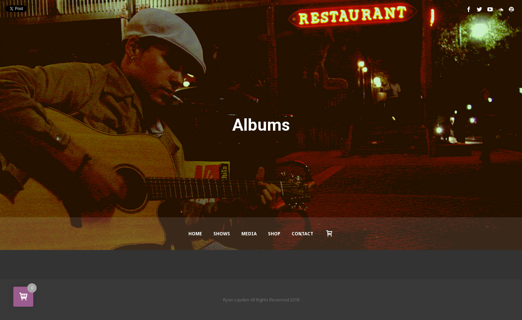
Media (249, 233)
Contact (302, 233)
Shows (221, 233)
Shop (274, 233)
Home (195, 233)
